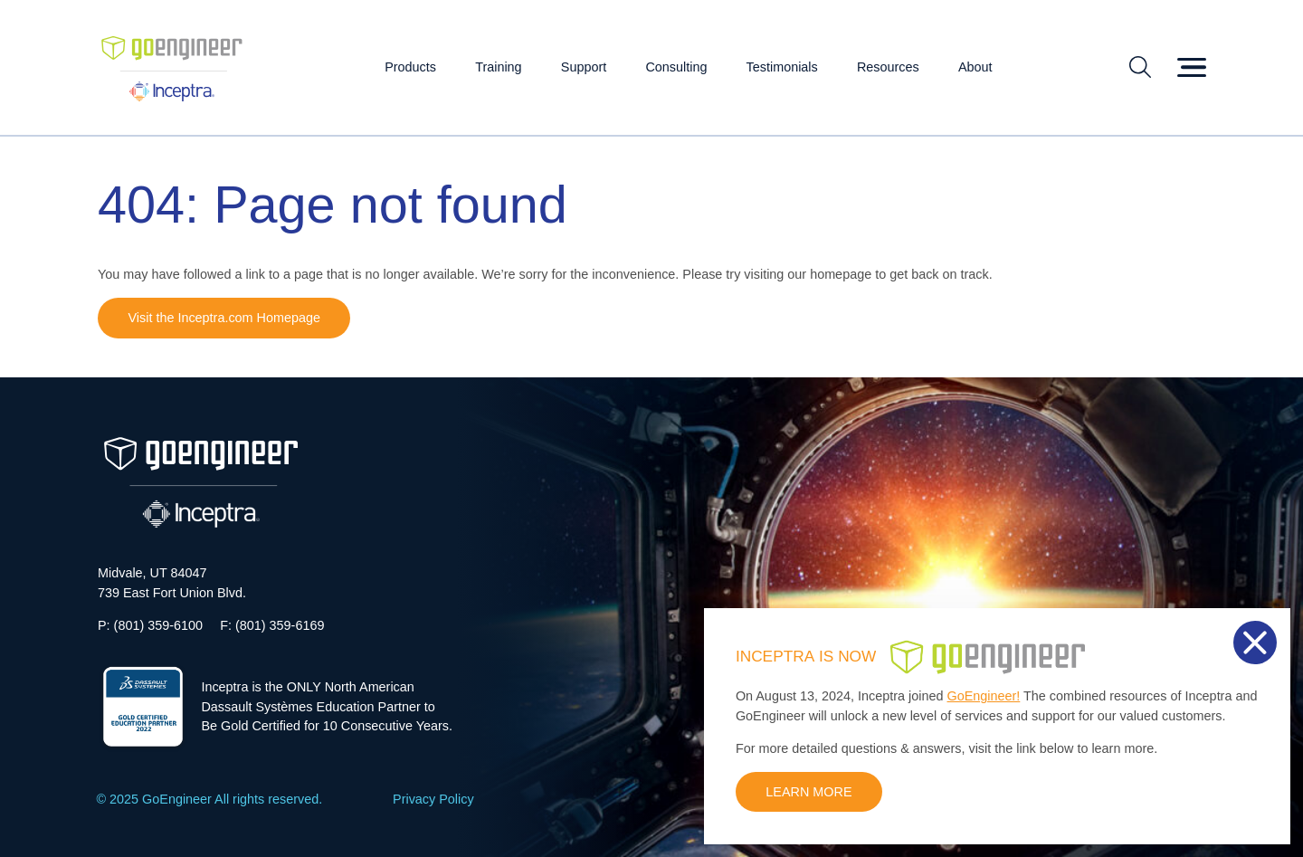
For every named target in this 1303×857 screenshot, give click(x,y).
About (975, 67)
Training (498, 67)
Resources (888, 67)
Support (583, 67)
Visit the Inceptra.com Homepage (224, 317)
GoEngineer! (984, 696)
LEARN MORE (808, 792)
